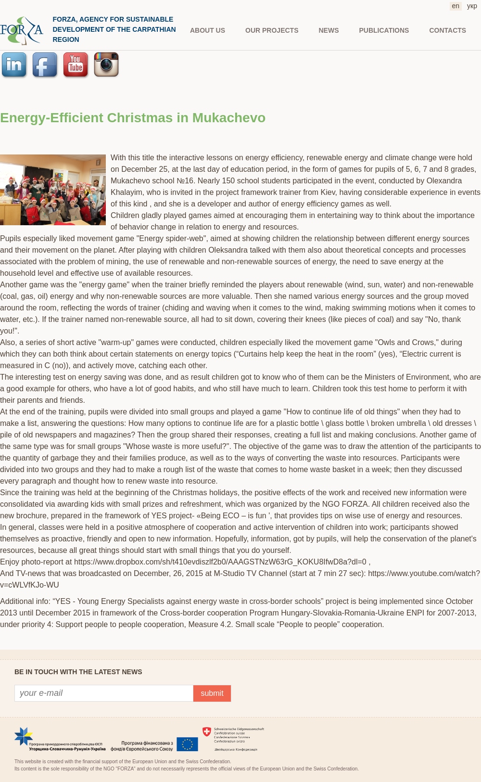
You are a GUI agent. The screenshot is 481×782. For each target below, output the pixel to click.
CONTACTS (447, 30)
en (456, 6)
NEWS (329, 30)
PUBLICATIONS (384, 30)
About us (207, 30)
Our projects (271, 30)
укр (472, 6)
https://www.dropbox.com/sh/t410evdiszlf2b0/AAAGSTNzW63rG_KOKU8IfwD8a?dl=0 (220, 562)
